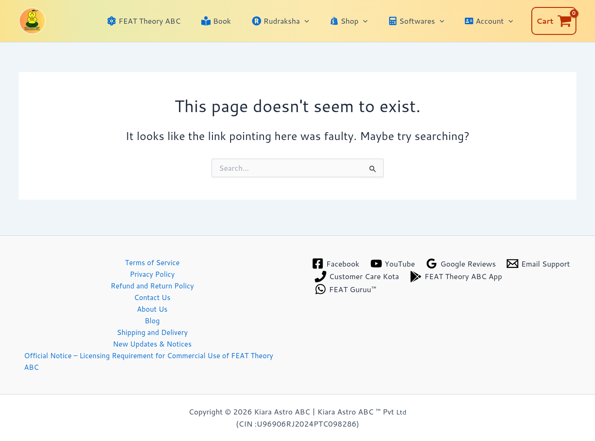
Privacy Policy (152, 268)
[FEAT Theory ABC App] (361, 283)
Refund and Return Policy (152, 280)
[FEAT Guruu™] (449, 283)
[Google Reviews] (462, 257)
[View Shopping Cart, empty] (553, 21)
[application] (317, 21)
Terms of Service (152, 256)
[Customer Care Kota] (432, 270)
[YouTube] (393, 257)
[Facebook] (336, 257)
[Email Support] (346, 270)
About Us (152, 305)
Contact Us (152, 293)
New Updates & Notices (152, 342)
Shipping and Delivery (152, 330)
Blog (152, 318)
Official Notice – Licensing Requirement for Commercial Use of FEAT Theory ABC (150, 360)
